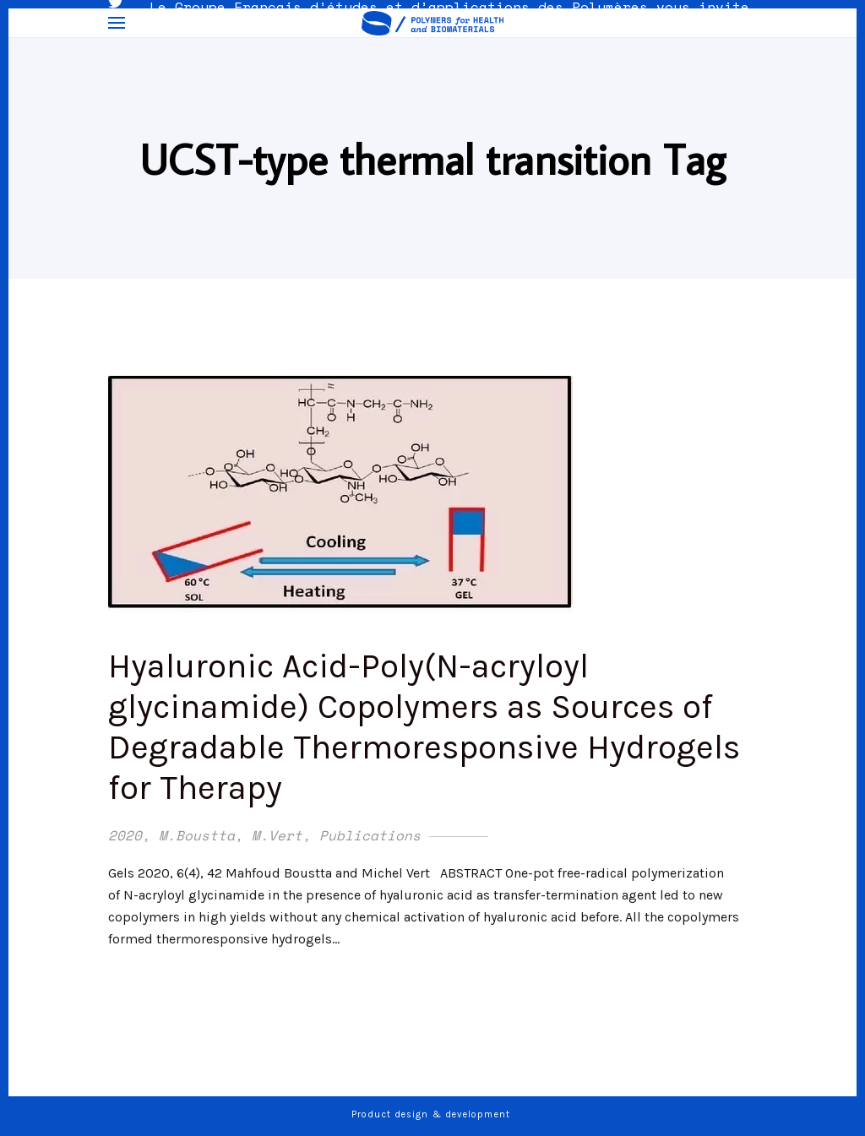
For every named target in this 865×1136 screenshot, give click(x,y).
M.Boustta (197, 835)
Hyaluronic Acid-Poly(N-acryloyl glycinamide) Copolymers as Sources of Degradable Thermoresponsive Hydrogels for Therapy (424, 726)
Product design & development (432, 1114)
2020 (125, 835)
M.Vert (277, 835)
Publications (370, 835)
